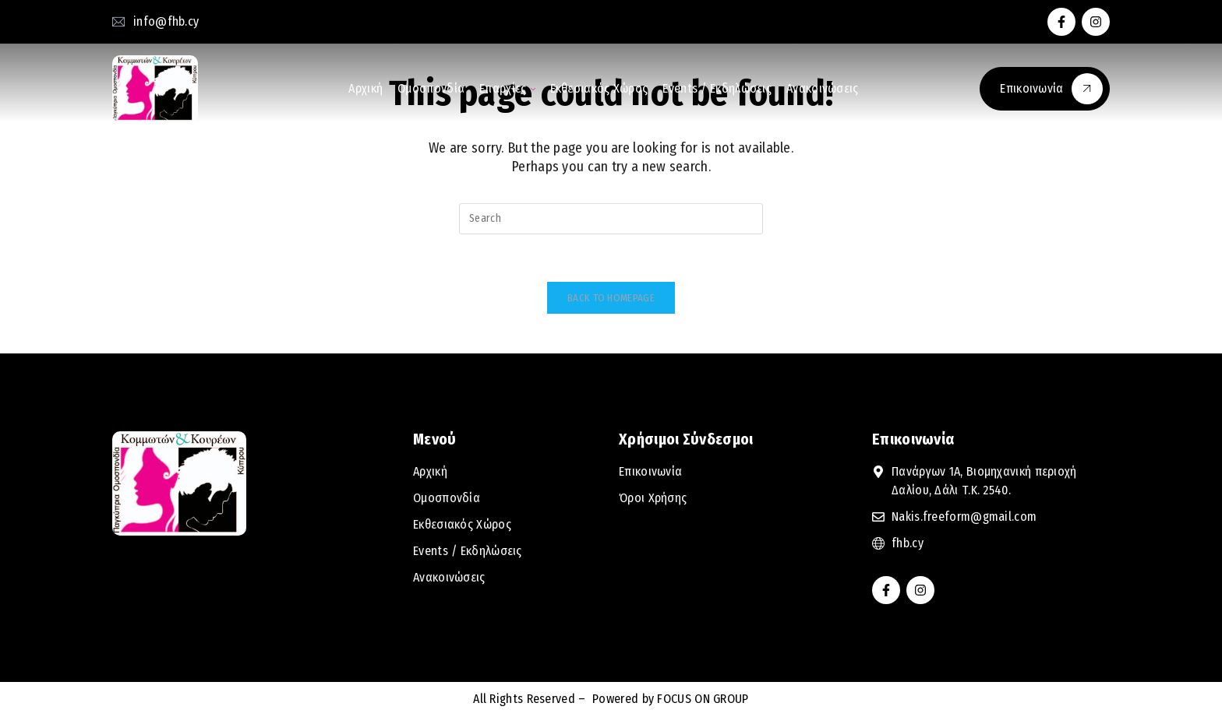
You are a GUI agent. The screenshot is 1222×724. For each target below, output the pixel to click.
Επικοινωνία (1051, 88)
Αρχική (365, 88)
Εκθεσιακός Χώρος (599, 88)
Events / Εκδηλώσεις (717, 88)
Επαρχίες (507, 88)
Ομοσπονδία (430, 88)
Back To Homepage (611, 298)
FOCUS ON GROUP (701, 698)
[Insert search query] (611, 218)
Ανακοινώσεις (822, 88)
